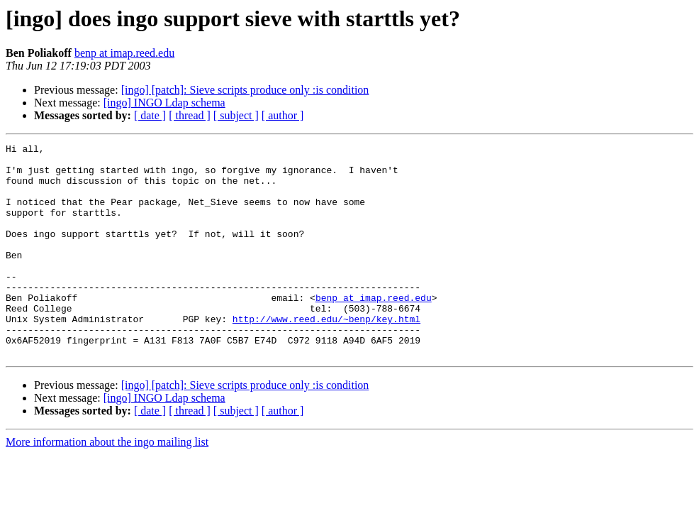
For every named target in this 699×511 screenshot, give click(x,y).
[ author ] (283, 115)
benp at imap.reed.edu (124, 53)
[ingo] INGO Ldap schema (164, 103)
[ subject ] (236, 115)
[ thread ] (190, 115)
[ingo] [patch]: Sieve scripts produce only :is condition (245, 90)
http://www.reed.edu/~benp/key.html (326, 354)
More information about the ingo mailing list (107, 484)
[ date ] (150, 115)
